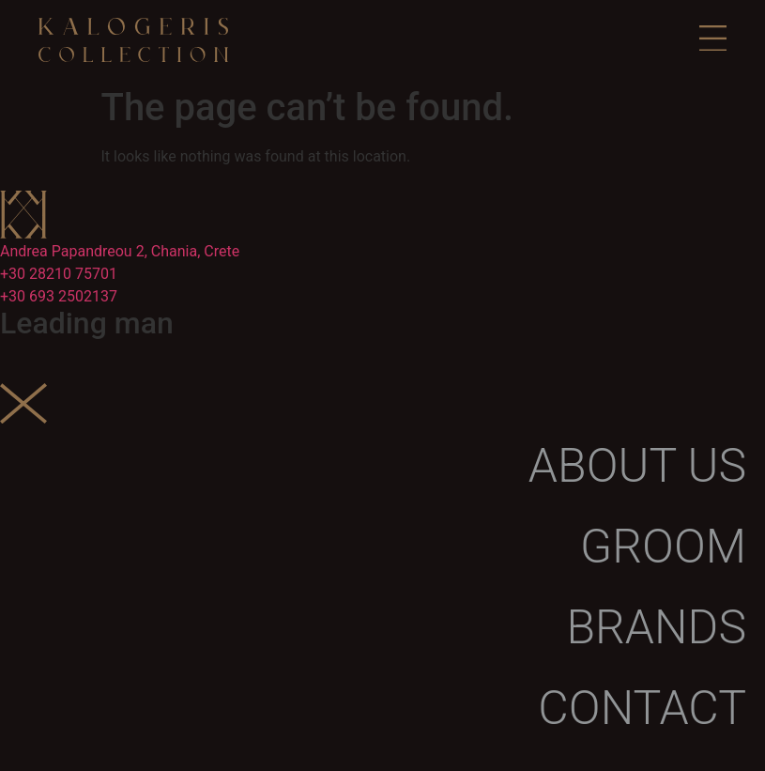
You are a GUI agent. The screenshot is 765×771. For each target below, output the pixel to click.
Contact (642, 708)
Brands (656, 627)
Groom (663, 546)
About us (637, 466)
